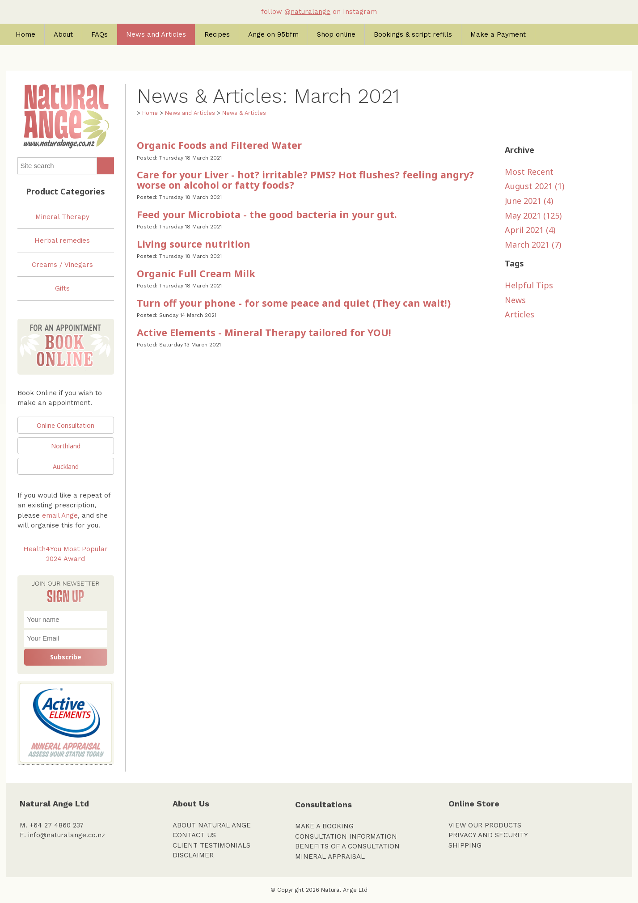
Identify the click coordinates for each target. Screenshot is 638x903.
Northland (65, 446)
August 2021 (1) (534, 186)
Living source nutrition (193, 243)
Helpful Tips (529, 285)
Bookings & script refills (413, 34)
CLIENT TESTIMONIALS (211, 845)
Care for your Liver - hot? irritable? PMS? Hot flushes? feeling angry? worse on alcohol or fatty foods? (305, 179)
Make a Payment (498, 34)
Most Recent (529, 171)
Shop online (336, 34)
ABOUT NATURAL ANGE (212, 825)
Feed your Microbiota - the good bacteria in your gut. (267, 214)
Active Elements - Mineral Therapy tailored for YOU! (264, 332)
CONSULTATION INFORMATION (346, 836)
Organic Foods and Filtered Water (219, 145)
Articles (519, 314)
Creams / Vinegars (62, 265)
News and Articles (156, 34)
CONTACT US (194, 835)
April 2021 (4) (530, 229)
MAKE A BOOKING (324, 826)
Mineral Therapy (62, 217)
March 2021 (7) (533, 244)
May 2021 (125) (533, 215)
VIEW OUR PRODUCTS (484, 825)
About (63, 34)
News (515, 300)
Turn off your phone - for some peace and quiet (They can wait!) (294, 302)
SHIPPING (465, 845)
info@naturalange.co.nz (66, 835)
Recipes (217, 34)
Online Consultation (65, 425)
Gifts (62, 288)
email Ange (60, 515)
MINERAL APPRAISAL (330, 856)
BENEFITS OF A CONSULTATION (347, 846)
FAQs (99, 34)
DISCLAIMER (193, 855)
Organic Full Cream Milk (196, 273)
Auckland (66, 466)
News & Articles (244, 113)
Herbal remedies (62, 240)
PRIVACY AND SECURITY (488, 835)
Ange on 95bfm (273, 34)
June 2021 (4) (529, 200)
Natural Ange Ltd (344, 889)
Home (25, 34)
